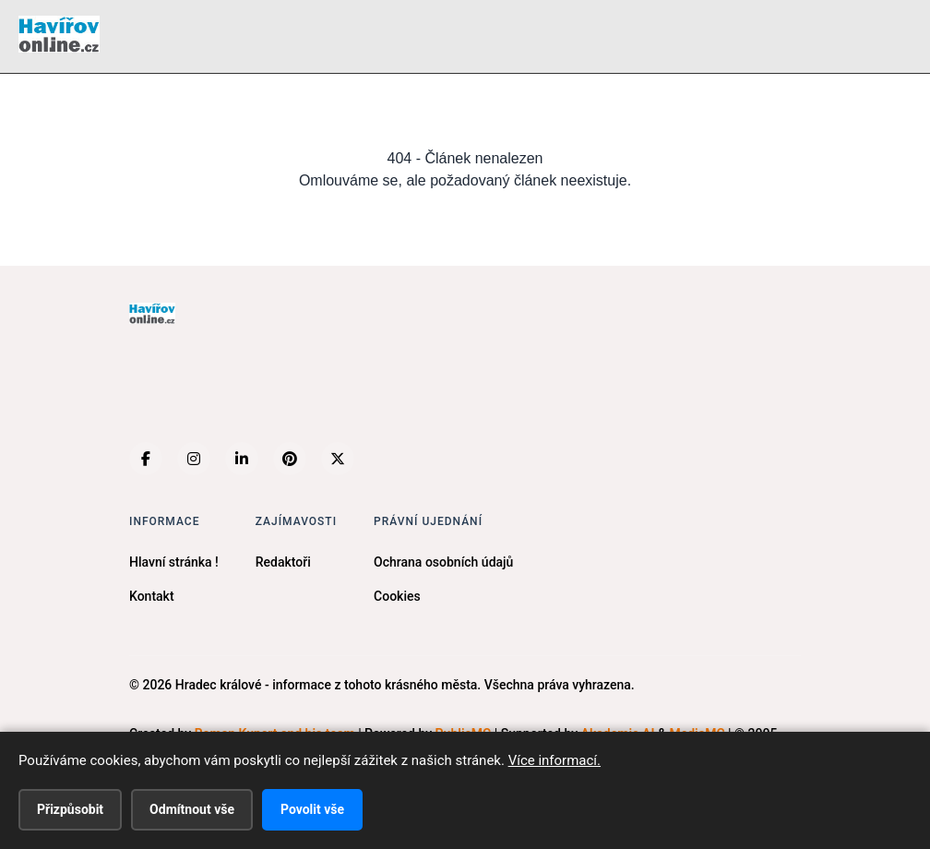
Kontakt (151, 596)
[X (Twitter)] (337, 458)
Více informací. (554, 760)
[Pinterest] (289, 458)
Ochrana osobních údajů (443, 562)
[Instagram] (193, 458)
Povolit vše (312, 809)
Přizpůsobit (70, 809)
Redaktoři (283, 562)
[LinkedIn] (241, 458)
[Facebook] (145, 458)
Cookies (397, 596)
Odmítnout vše (191, 809)
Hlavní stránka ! (174, 562)
